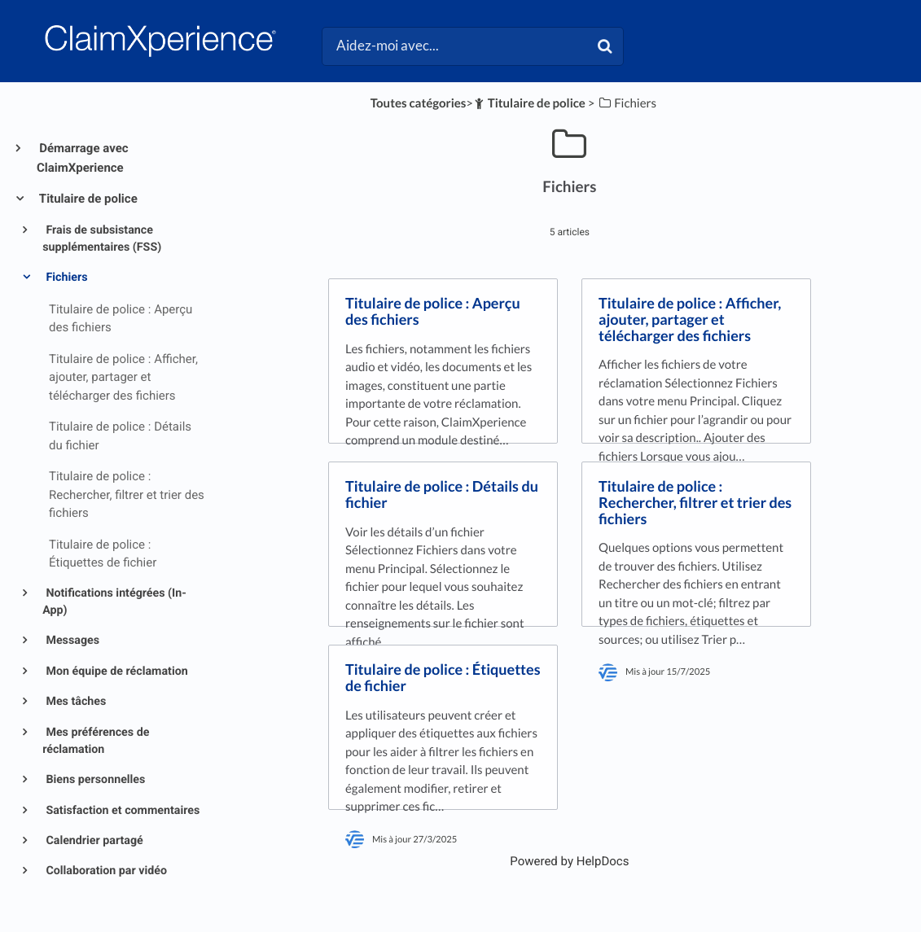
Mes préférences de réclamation (95, 741)
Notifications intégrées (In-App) (114, 602)
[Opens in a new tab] (569, 861)
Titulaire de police (87, 198)
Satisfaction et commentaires (121, 810)
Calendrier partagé (93, 840)
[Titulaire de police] (529, 103)
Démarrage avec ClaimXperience (83, 158)
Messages (71, 640)
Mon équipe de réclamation (115, 671)
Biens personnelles (94, 779)
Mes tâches (74, 701)
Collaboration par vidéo (105, 870)
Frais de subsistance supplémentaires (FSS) (101, 239)
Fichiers (65, 277)
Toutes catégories (419, 103)
